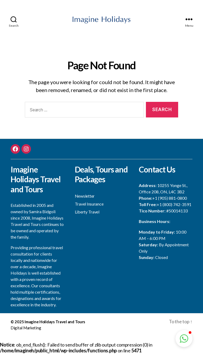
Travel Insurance (89, 205)
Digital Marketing (26, 329)
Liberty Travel (87, 213)
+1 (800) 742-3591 (174, 205)
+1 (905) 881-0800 (169, 199)
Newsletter (85, 197)
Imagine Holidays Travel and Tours (55, 323)
